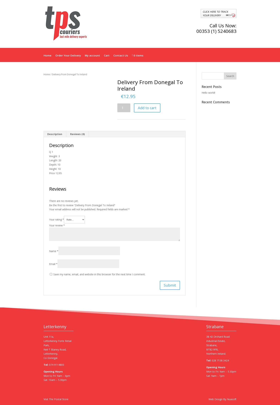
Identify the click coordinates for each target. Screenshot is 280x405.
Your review (57, 225)
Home (47, 55)
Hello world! (208, 92)
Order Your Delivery (68, 55)
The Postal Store (58, 399)
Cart (106, 55)
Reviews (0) (77, 134)
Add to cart (147, 107)
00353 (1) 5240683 (216, 31)
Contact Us (120, 55)
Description (54, 134)
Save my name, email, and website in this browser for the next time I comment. (99, 274)
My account (92, 55)
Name (53, 251)
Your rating (56, 219)
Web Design (215, 399)
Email (53, 264)
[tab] (54, 134)
